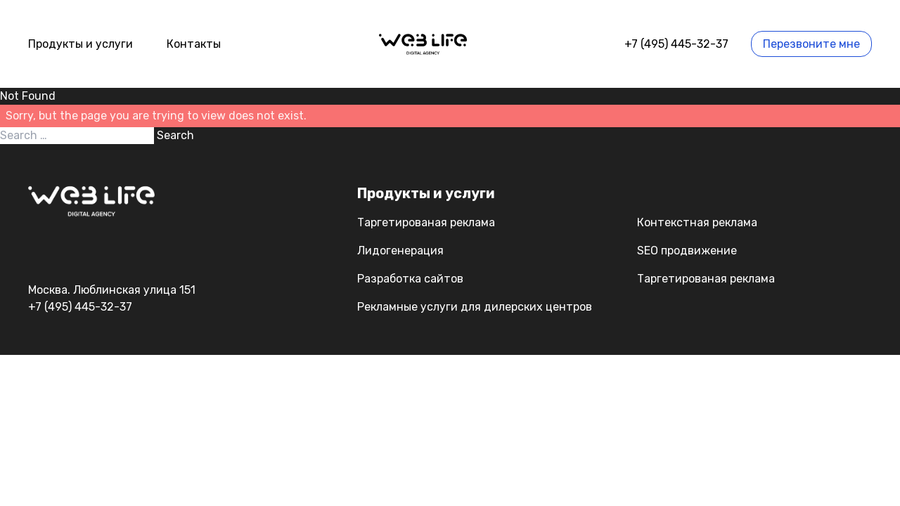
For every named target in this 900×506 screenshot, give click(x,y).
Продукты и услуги (80, 44)
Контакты (194, 44)
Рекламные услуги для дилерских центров (474, 306)
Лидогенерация (400, 250)
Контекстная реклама (697, 222)
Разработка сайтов (410, 278)
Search (175, 135)
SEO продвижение (687, 250)
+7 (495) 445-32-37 (676, 44)
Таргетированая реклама (426, 222)
